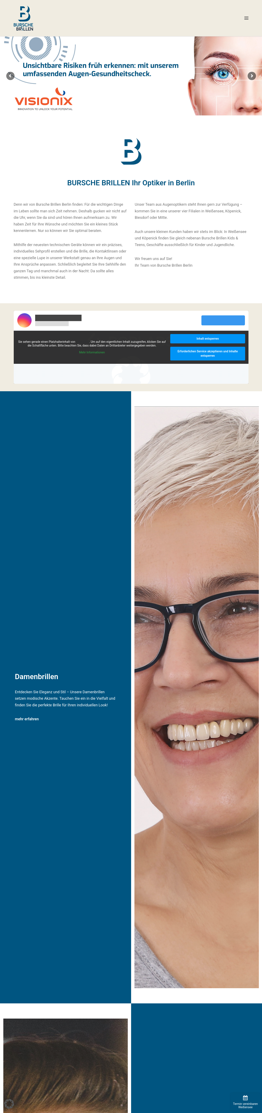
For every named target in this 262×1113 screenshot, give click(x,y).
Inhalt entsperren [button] (207, 338)
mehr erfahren (27, 719)
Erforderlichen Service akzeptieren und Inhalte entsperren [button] (208, 353)
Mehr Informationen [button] (92, 352)
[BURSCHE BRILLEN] (23, 18)
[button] (246, 18)
